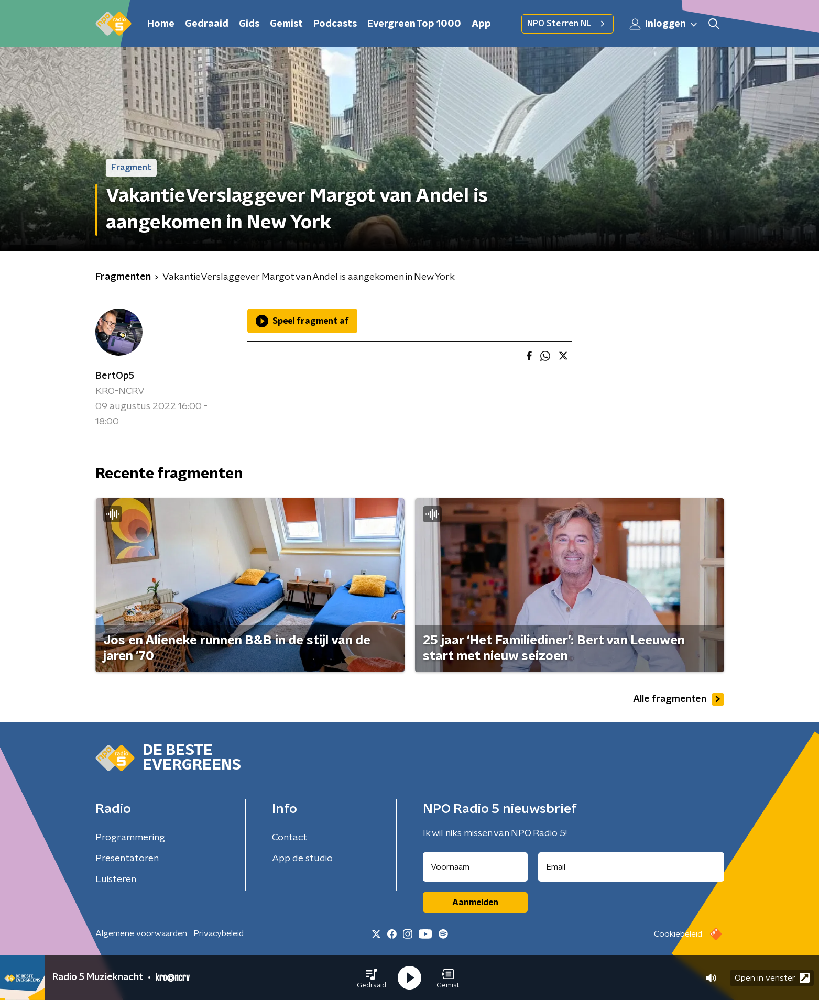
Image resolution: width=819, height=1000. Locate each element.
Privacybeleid (218, 933)
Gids (249, 24)
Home (160, 24)
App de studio (302, 858)
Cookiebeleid (678, 934)
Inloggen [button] (663, 24)
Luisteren (115, 879)
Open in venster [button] (772, 978)
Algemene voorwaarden (141, 933)
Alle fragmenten (678, 699)
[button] (371, 978)
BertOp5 (114, 376)
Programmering (130, 837)
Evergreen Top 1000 (414, 24)
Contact (289, 837)
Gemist (286, 24)
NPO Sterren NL (567, 23)
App (481, 24)
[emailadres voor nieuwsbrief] (631, 867)
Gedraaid (206, 24)
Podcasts (335, 24)
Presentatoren (127, 858)
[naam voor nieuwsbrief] (475, 867)
